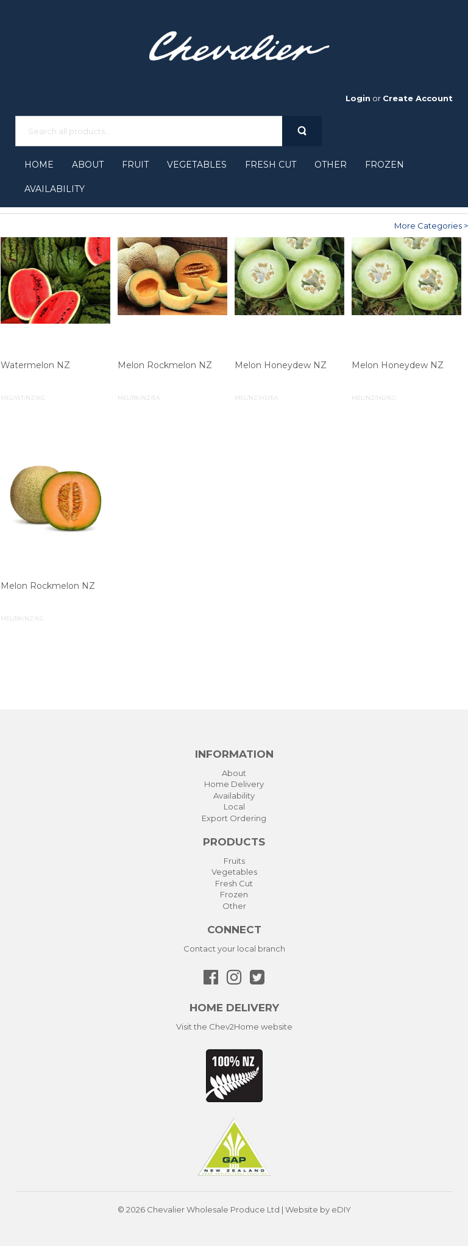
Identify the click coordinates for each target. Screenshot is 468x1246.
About (88, 164)
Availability (54, 188)
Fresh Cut (270, 164)
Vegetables (197, 164)
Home (39, 164)
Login (358, 98)
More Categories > (431, 225)
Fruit (135, 164)
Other (330, 164)
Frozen (384, 164)
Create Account (418, 98)
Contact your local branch (234, 948)
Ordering (248, 818)
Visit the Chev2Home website (234, 1026)
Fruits (234, 861)
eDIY (341, 1209)
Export (215, 818)
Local (234, 806)
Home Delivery (234, 784)
